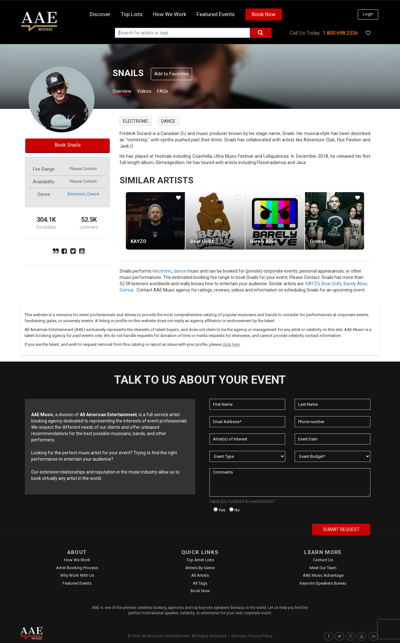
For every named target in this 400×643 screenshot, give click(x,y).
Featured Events (216, 14)
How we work (169, 14)
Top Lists (132, 14)
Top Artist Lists (200, 559)
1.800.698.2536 (340, 33)
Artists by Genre (200, 567)
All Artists (200, 575)
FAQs (174, 92)
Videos (152, 92)
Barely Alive (263, 241)
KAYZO (138, 241)
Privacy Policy (261, 636)
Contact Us (323, 559)
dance (93, 194)
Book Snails (68, 145)
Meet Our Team (323, 567)
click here (231, 344)
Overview (124, 92)
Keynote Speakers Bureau (323, 583)
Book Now (264, 14)
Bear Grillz (202, 241)
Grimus (318, 241)
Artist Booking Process (77, 567)
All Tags (200, 583)
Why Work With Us (77, 575)
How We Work (77, 559)
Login (368, 14)
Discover (100, 14)
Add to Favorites (171, 74)
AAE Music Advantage (323, 575)
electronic (76, 194)
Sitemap (238, 636)
